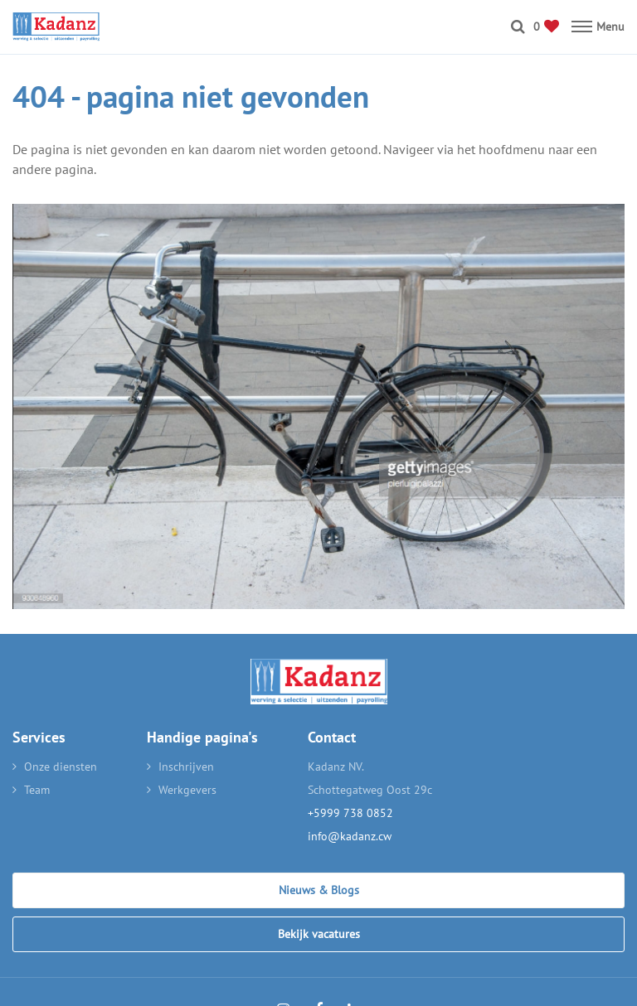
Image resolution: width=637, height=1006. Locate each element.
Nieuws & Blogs (319, 890)
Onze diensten (60, 766)
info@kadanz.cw (349, 836)
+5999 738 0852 (350, 812)
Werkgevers (187, 789)
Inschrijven (186, 766)
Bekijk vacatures (319, 933)
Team (37, 789)
